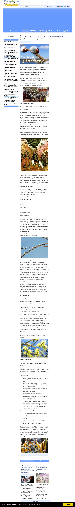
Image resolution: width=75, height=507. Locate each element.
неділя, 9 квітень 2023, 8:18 (25, 41)
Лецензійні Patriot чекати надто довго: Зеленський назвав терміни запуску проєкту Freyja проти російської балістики (11, 79)
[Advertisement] (37, 19)
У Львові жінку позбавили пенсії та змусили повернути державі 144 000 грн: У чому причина (27, 469)
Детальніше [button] (37, 504)
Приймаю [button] (68, 504)
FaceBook (27, 460)
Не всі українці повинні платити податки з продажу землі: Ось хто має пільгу (11, 60)
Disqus (41, 460)
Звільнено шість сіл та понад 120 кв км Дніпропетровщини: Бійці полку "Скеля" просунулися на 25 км (11, 72)
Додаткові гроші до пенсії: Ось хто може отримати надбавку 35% (10, 49)
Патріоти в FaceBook (57, 37)
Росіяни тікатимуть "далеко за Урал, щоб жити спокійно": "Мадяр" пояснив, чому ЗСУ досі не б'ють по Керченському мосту (11, 86)
